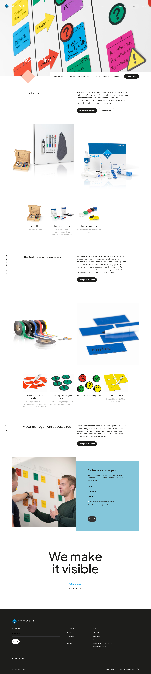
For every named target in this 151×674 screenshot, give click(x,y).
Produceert (93, 6)
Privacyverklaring (109, 669)
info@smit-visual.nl (75, 584)
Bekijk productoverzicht (87, 110)
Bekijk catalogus (131, 76)
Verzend (92, 519)
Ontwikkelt (82, 6)
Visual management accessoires (108, 76)
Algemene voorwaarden (126, 669)
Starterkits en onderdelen (79, 76)
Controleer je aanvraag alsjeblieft (99, 505)
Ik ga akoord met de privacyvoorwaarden (102, 501)
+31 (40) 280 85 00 (75, 588)
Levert (103, 6)
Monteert (112, 6)
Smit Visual (122, 6)
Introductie (58, 76)
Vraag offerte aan (106, 110)
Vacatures (96, 636)
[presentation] (103, 510)
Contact (134, 6)
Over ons (96, 632)
